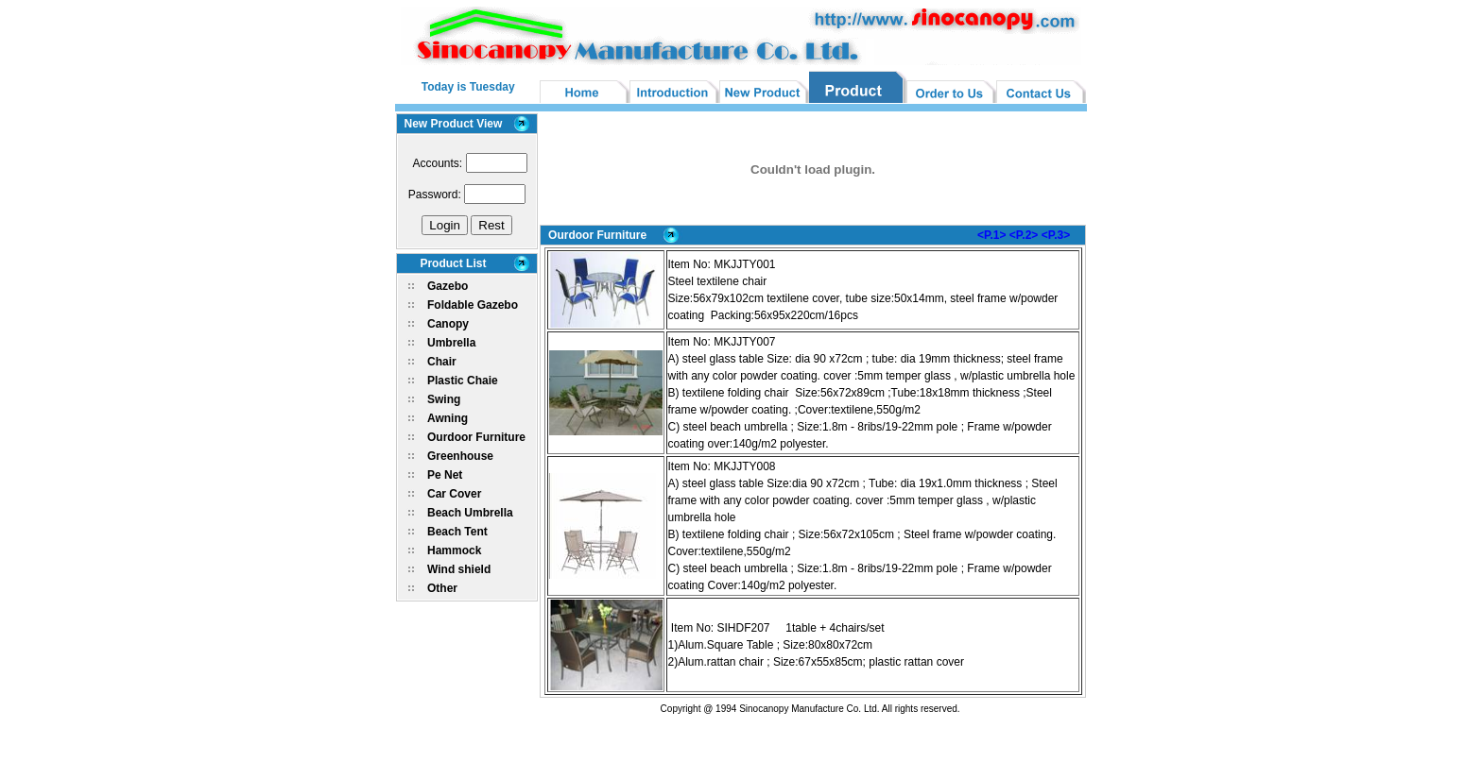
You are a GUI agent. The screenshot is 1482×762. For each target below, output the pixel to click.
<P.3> (1056, 235)
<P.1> (991, 235)
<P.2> (1023, 235)
